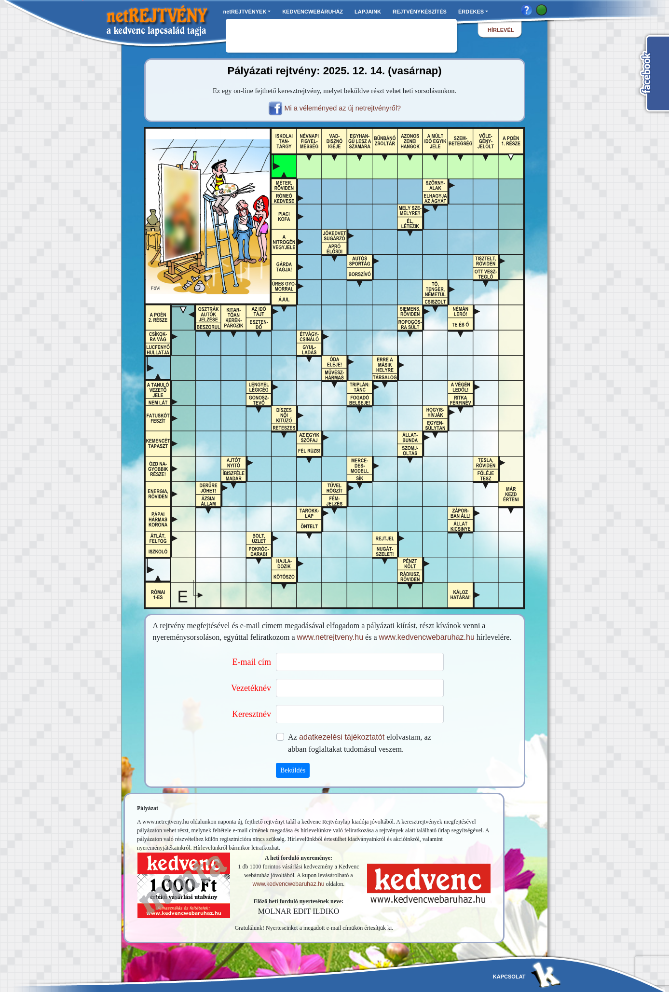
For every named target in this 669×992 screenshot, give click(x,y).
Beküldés (292, 770)
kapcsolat (509, 976)
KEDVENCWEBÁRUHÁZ (312, 11)
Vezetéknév (251, 688)
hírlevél (501, 30)
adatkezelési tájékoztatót (341, 736)
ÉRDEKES (471, 11)
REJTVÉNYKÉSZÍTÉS (420, 11)
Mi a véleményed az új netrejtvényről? (343, 108)
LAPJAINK (368, 11)
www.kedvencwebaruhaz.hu (427, 637)
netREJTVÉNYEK (245, 11)
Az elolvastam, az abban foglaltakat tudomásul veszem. (359, 742)
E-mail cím (251, 662)
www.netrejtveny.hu (330, 637)
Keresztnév (251, 714)
